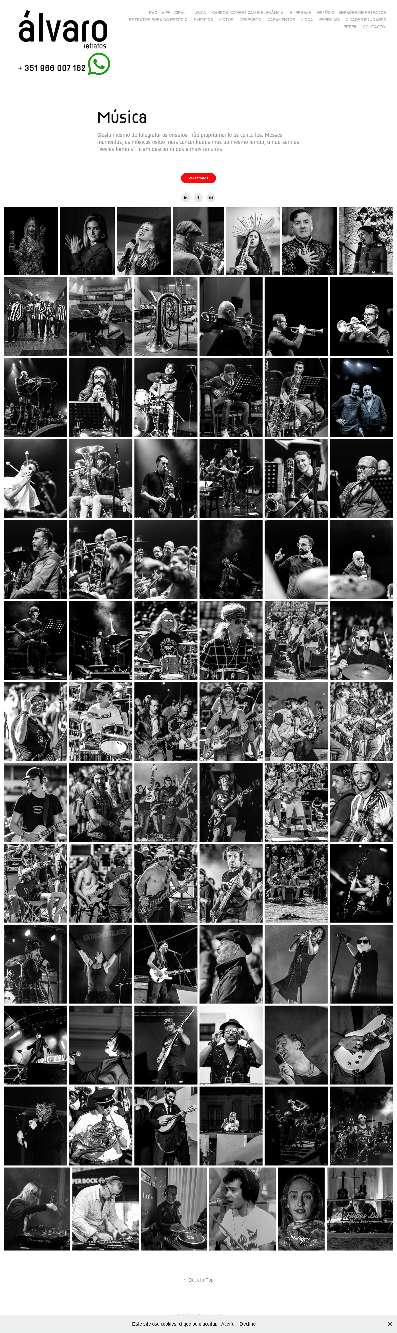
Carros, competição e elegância (247, 12)
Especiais (329, 19)
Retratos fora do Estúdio (158, 19)
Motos (226, 19)
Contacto (374, 27)
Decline (248, 1324)
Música (198, 12)
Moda (307, 19)
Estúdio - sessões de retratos (351, 12)
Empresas (300, 12)
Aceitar (228, 1324)
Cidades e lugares (366, 19)
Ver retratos (198, 178)
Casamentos (281, 19)
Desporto (250, 19)
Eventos (203, 19)
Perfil (350, 27)
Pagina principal (167, 12)
